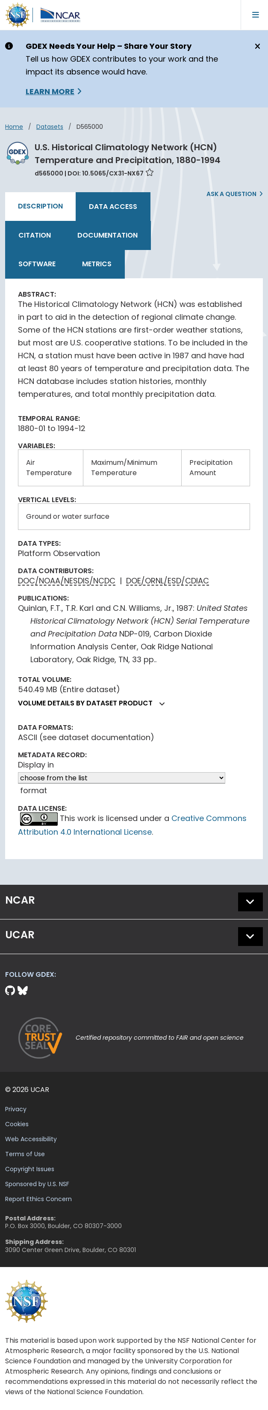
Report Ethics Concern (38, 1199)
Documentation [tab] (107, 235)
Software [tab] (37, 264)
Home (14, 126)
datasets (49, 126)
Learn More (50, 91)
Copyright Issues (29, 1169)
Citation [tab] (34, 235)
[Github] (11, 991)
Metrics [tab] (97, 264)
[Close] (256, 47)
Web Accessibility (31, 1139)
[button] (162, 703)
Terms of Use (25, 1154)
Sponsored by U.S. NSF (37, 1184)
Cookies (17, 1124)
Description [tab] (40, 206)
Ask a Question (231, 194)
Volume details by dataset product (95, 703)
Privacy (16, 1109)
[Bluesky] (23, 991)
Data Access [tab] (113, 206)
